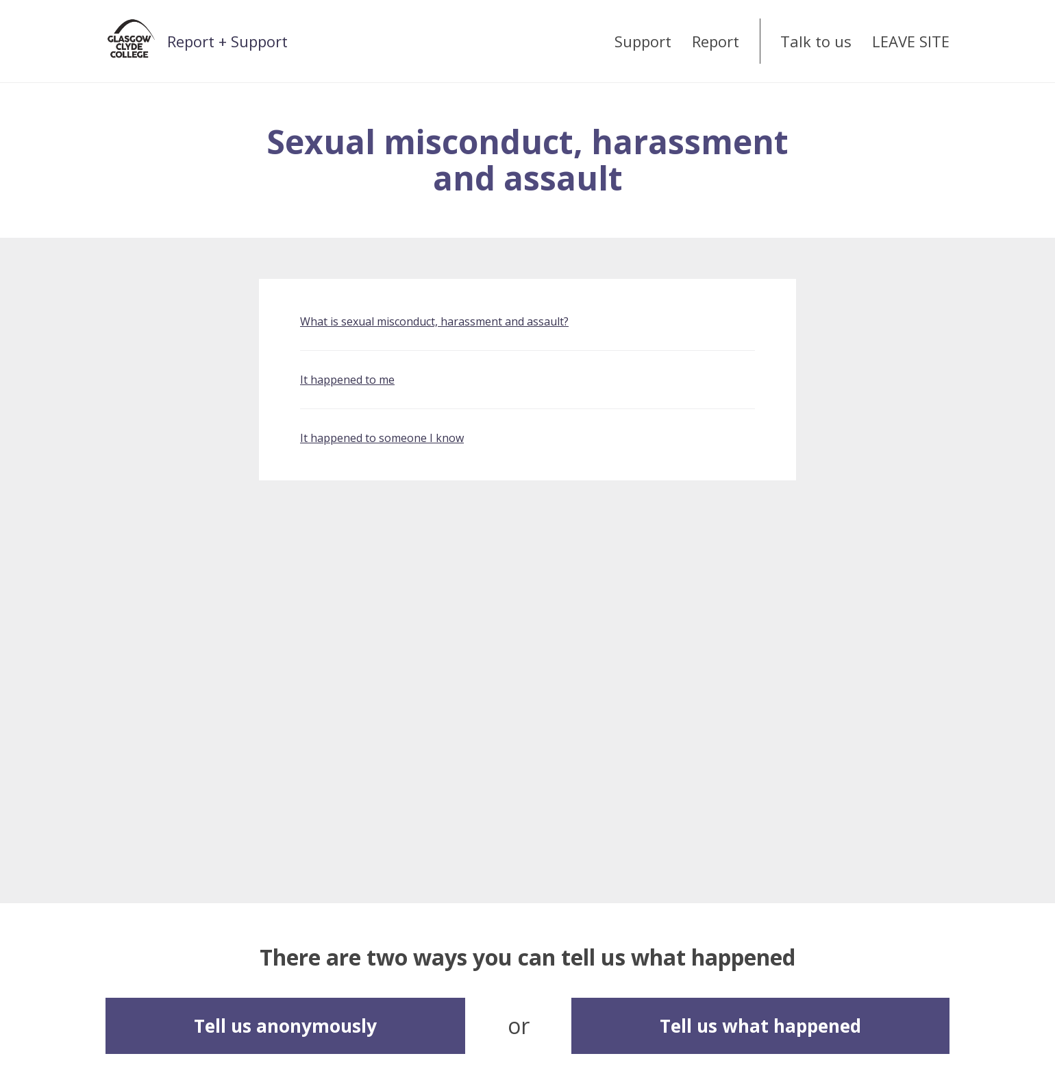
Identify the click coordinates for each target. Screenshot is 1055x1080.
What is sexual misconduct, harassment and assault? (434, 321)
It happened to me (347, 379)
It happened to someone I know (382, 437)
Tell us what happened (760, 1026)
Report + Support (227, 41)
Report (715, 41)
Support (643, 41)
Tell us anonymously (285, 1026)
